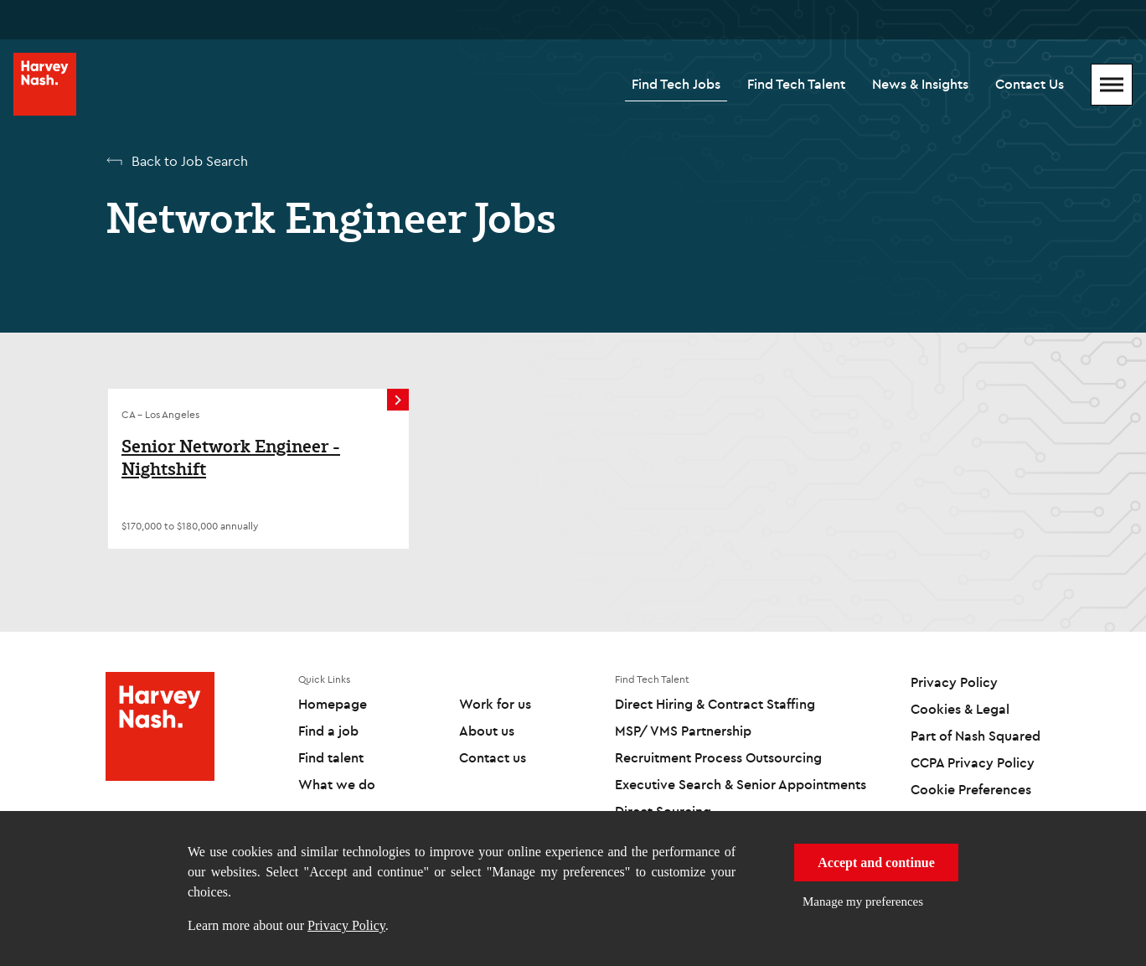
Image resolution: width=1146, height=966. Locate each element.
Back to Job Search (190, 160)
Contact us (492, 757)
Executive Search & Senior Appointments (740, 784)
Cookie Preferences (971, 789)
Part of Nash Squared (975, 735)
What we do (336, 784)
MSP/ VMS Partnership (683, 730)
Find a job (328, 730)
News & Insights (920, 83)
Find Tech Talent (796, 83)
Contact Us (1029, 83)
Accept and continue (876, 862)
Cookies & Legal (960, 708)
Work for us (495, 703)
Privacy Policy (346, 925)
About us (486, 730)
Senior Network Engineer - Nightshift (230, 458)
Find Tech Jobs (676, 83)
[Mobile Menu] (1112, 85)
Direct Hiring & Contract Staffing (715, 703)
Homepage (332, 703)
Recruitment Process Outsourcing (718, 757)
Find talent (331, 757)
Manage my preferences (863, 901)
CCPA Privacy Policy (973, 762)
